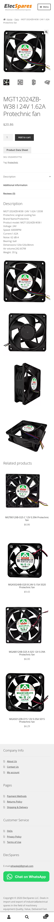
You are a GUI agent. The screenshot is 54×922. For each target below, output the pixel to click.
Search (27, 917)
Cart (42, 915)
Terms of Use (14, 842)
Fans (17, 19)
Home (9, 19)
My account (13, 772)
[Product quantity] (8, 137)
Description (9, 176)
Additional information (15, 185)
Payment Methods (17, 796)
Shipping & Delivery (17, 807)
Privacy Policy (14, 836)
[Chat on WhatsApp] (27, 876)
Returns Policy (14, 801)
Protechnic (13, 162)
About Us (12, 761)
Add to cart (24, 137)
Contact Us (13, 766)
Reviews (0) (9, 193)
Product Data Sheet (17, 150)
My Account (9, 917)
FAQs (10, 831)
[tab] (27, 177)
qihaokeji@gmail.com (22, 866)
